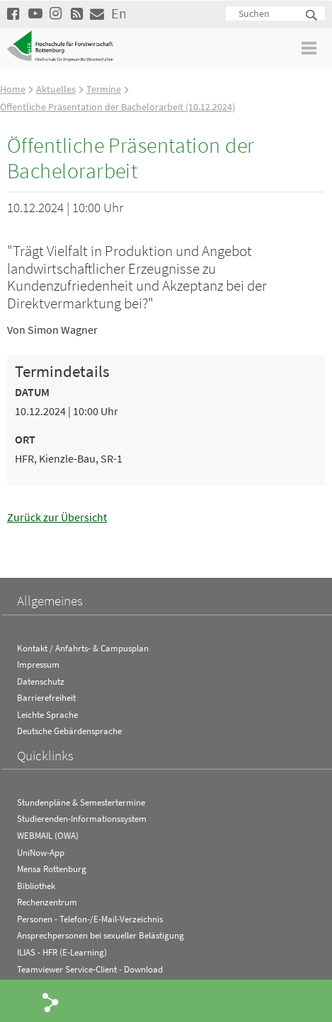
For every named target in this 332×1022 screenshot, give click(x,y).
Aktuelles (56, 89)
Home (12, 89)
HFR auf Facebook (14, 13)
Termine (103, 89)
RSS (78, 13)
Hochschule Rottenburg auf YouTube (35, 13)
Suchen (312, 16)
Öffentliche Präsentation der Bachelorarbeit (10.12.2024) (117, 106)
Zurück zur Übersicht (57, 517)
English (118, 13)
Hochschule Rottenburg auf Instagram (57, 13)
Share (50, 1001)
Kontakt (97, 13)
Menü (310, 48)
